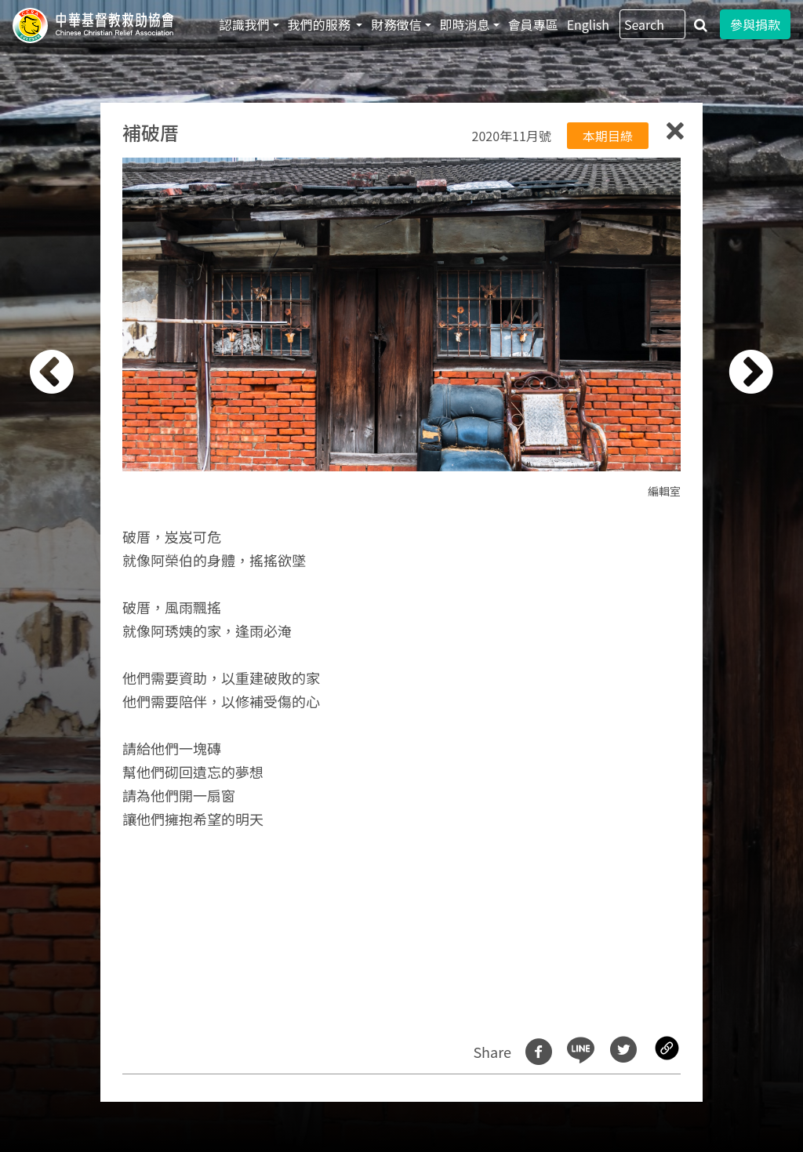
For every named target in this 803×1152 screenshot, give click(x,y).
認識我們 (245, 24)
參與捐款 (755, 24)
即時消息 (465, 24)
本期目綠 (608, 135)
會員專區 (533, 24)
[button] (73, 584)
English (588, 24)
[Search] (652, 24)
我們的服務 (321, 24)
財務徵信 (396, 24)
